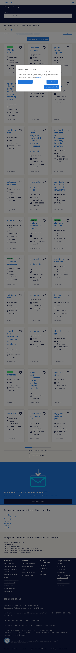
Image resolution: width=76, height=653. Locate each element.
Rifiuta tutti (52, 82)
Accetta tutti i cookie (51, 87)
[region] (38, 78)
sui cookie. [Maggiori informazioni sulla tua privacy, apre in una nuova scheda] (38, 77)
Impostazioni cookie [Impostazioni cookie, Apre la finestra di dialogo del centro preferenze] (25, 82)
